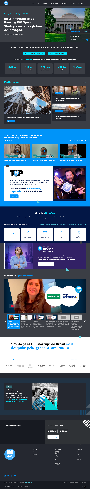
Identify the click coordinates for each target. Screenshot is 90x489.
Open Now (79, 456)
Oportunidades (54, 3)
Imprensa (79, 459)
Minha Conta (80, 3)
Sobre (33, 3)
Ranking (38, 3)
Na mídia (73, 3)
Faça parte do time (28, 482)
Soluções (45, 3)
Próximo (86, 31)
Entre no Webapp (53, 437)
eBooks (78, 452)
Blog (78, 454)
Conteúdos (64, 3)
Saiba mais (14, 196)
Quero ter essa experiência (45, 264)
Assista (15, 306)
